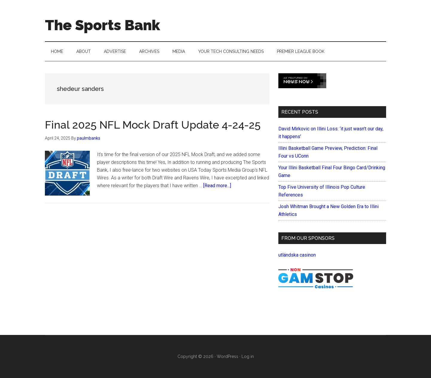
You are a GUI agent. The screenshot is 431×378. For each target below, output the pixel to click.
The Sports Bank (102, 25)
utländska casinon (297, 255)
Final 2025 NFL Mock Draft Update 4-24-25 (153, 124)
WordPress (227, 356)
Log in (248, 356)
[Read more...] (217, 185)
